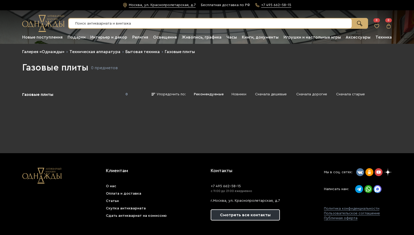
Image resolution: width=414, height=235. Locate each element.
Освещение (165, 37)
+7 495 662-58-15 (226, 186)
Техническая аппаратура (94, 52)
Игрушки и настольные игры (312, 37)
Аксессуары (358, 37)
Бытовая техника (142, 52)
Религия (140, 37)
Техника (383, 37)
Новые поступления (42, 37)
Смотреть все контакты (245, 215)
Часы (232, 37)
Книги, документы (260, 37)
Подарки (77, 37)
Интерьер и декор (108, 37)
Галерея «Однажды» (43, 52)
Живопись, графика (202, 37)
